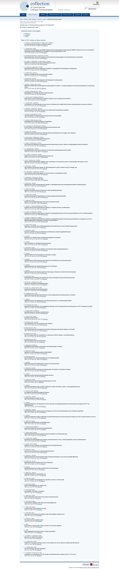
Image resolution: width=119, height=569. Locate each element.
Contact (85, 14)
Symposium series (54, 14)
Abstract (45, 45)
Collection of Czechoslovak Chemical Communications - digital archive (38, 1)
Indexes (77, 14)
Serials (43, 14)
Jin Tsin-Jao (27, 33)
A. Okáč (26, 36)
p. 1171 (44, 19)
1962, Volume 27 (33, 19)
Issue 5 (39, 19)
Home (23, 14)
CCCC (21, 19)
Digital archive (32, 14)
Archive (26, 19)
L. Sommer (27, 35)
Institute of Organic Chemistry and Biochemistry (89, 567)
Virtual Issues (67, 14)
